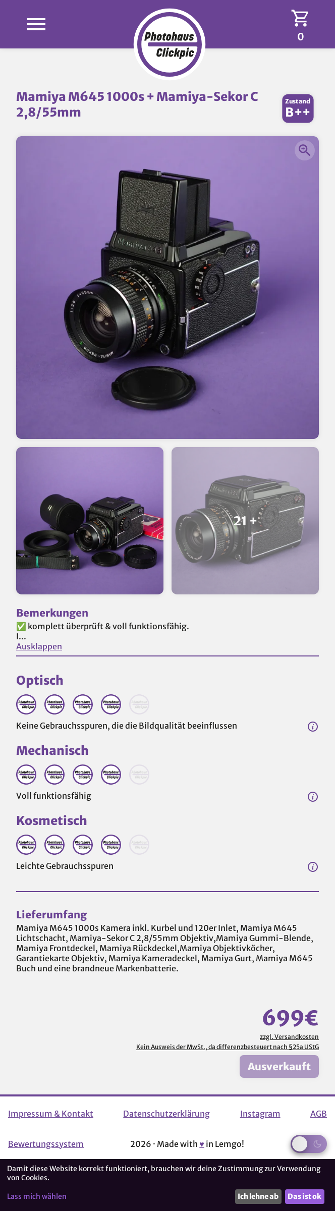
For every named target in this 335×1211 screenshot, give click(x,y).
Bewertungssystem (46, 1144)
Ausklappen (39, 646)
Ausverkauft (279, 1066)
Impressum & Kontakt (50, 1114)
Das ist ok (304, 1196)
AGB (318, 1114)
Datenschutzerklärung (166, 1114)
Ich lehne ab (258, 1196)
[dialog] (167, 1185)
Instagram (260, 1114)
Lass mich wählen (37, 1196)
